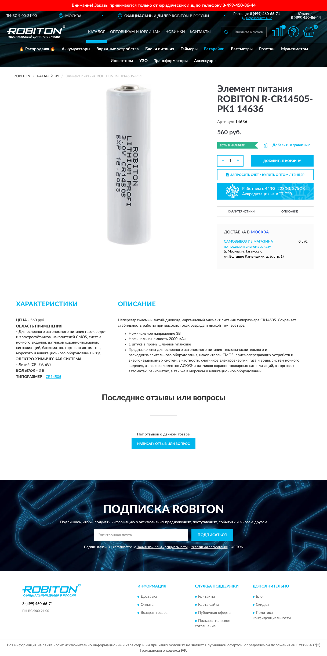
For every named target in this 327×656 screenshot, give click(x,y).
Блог (260, 597)
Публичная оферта (214, 613)
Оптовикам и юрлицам (135, 32)
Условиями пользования (209, 547)
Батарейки (214, 49)
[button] (257, 17)
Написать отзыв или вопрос (163, 443)
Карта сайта (208, 605)
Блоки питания (159, 49)
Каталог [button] (96, 32)
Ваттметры (242, 49)
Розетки (267, 49)
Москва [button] (260, 232)
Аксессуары (205, 61)
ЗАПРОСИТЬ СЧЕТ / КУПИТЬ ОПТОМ (265, 174)
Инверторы (122, 61)
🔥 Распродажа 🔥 (37, 49)
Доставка (149, 597)
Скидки (262, 605)
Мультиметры (294, 49)
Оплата (147, 605)
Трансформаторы (171, 61)
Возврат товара (154, 613)
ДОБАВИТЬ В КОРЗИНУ (282, 161)
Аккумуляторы (76, 49)
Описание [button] (289, 211)
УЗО (143, 61)
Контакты (200, 32)
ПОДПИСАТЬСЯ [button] (212, 535)
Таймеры (189, 49)
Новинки (175, 32)
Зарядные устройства (118, 49)
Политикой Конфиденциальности (162, 547)
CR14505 (53, 377)
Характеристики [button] (241, 211)
